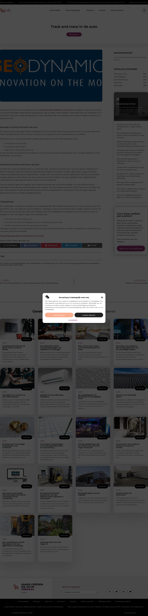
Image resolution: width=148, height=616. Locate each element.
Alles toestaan (59, 315)
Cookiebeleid (72, 320)
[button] (102, 297)
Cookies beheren (88, 315)
